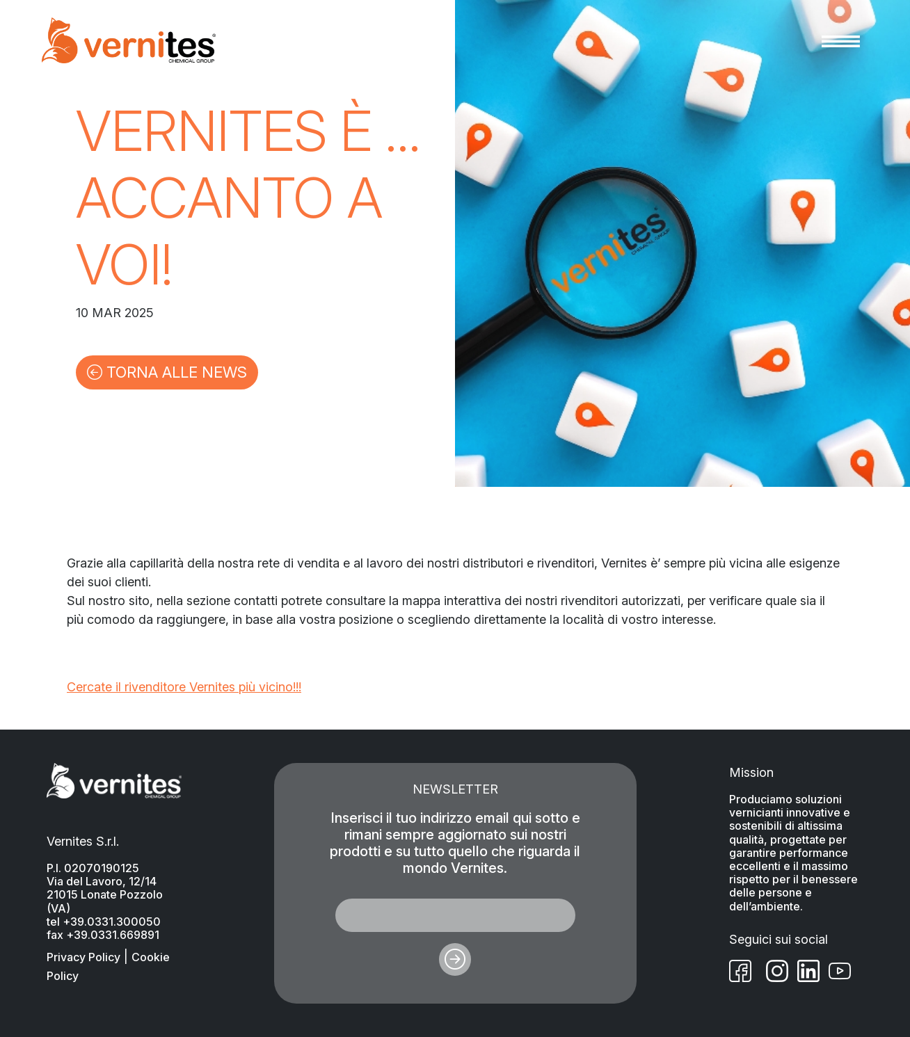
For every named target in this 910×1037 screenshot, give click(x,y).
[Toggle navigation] (840, 40)
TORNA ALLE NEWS (167, 372)
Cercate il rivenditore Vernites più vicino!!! (184, 687)
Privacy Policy (83, 957)
